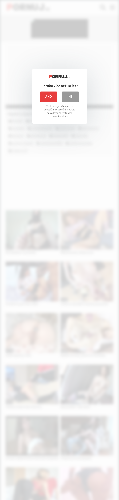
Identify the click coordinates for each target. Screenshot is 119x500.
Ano (48, 96)
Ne (70, 96)
